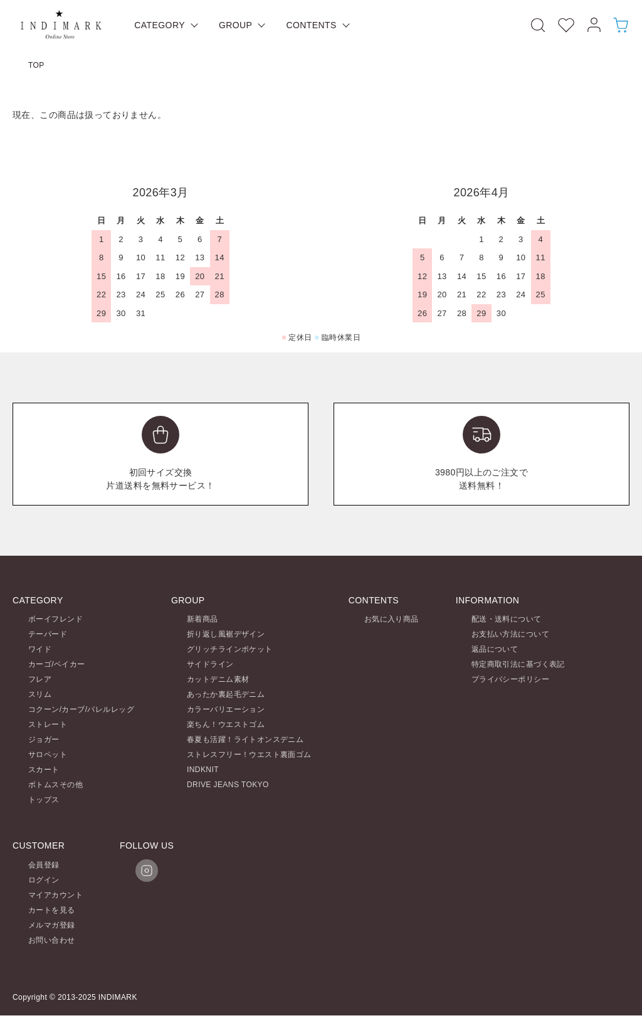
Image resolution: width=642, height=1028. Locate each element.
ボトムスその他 (55, 784)
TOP (36, 65)
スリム (39, 694)
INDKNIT (203, 769)
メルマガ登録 (51, 925)
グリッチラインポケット (230, 649)
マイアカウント (55, 895)
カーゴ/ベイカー (56, 664)
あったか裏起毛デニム (226, 694)
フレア (39, 679)
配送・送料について (506, 619)
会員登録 (44, 865)
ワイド (39, 649)
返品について (494, 649)
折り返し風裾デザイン (226, 634)
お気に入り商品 (391, 619)
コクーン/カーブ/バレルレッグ (81, 709)
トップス (44, 799)
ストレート (47, 724)
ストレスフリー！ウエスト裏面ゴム (249, 754)
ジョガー (44, 739)
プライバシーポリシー (510, 679)
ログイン (44, 880)
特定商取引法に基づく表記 (518, 664)
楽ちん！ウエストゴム (226, 724)
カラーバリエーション (226, 709)
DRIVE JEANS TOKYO (228, 784)
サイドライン (210, 664)
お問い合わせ (51, 940)
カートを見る (51, 910)
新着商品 (202, 619)
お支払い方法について (510, 634)
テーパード (47, 634)
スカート (44, 769)
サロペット (47, 754)
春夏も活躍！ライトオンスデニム (245, 739)
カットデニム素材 (218, 679)
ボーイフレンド (55, 619)
